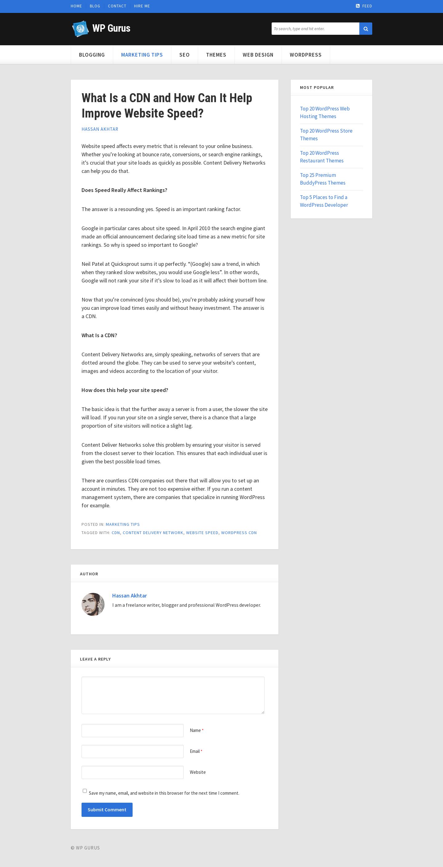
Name (197, 730)
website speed (202, 532)
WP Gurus (111, 28)
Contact (117, 6)
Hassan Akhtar (100, 129)
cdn (116, 532)
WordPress (306, 54)
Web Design (258, 54)
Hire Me (142, 6)
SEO (184, 54)
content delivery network (153, 532)
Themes (216, 54)
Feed (364, 6)
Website (198, 772)
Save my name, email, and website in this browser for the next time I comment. (164, 793)
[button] (365, 28)
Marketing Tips (142, 54)
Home (76, 6)
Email (196, 751)
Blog (95, 6)
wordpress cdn (239, 532)
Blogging (92, 54)
